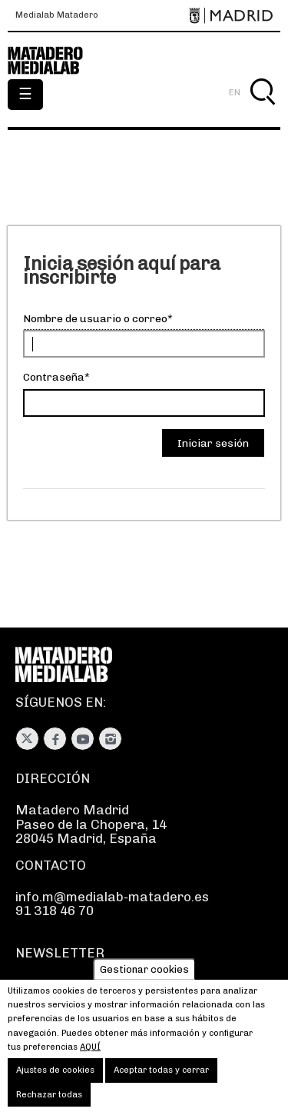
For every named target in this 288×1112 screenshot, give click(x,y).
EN (234, 92)
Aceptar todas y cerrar (161, 1081)
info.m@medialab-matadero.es (112, 896)
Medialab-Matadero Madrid (54, 60)
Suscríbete (49, 985)
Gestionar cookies (144, 979)
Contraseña (53, 377)
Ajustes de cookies (55, 1081)
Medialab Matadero (56, 15)
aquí (90, 1057)
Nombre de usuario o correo (95, 318)
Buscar (262, 109)
